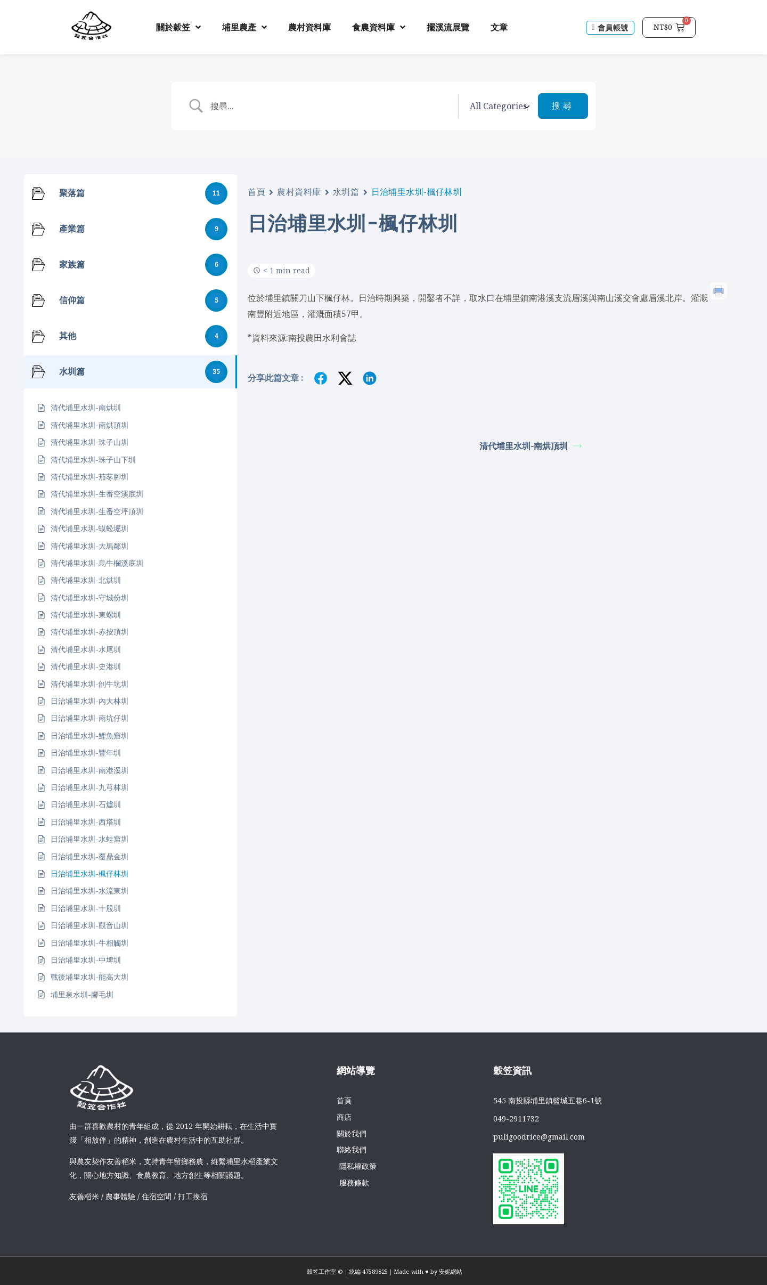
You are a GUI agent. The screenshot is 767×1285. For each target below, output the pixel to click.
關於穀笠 (178, 27)
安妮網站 (450, 1271)
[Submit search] (563, 106)
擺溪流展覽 (448, 27)
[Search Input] (331, 106)
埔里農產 (244, 27)
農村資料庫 (309, 27)
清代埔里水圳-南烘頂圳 (530, 446)
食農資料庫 (378, 27)
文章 (499, 27)
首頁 (256, 192)
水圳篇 (346, 192)
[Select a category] (498, 106)
